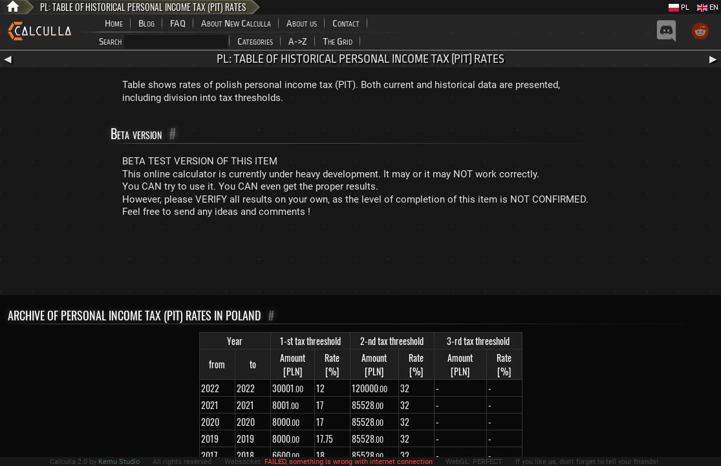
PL (679, 7)
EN (707, 7)
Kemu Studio (119, 462)
